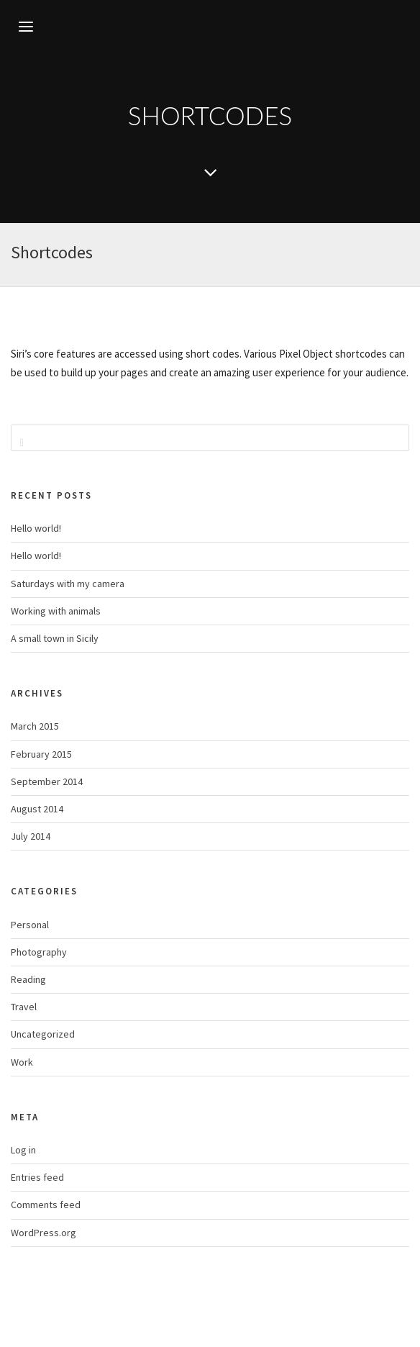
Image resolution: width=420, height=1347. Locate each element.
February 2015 (41, 754)
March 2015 (35, 726)
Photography (39, 951)
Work (22, 1062)
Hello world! (36, 528)
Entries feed (37, 1177)
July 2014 (30, 836)
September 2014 (47, 781)
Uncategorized (43, 1034)
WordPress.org (43, 1232)
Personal (30, 924)
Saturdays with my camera (67, 583)
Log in (23, 1149)
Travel (24, 1006)
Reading (28, 979)
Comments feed (46, 1204)
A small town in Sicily (55, 638)
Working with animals (56, 610)
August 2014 (37, 808)
